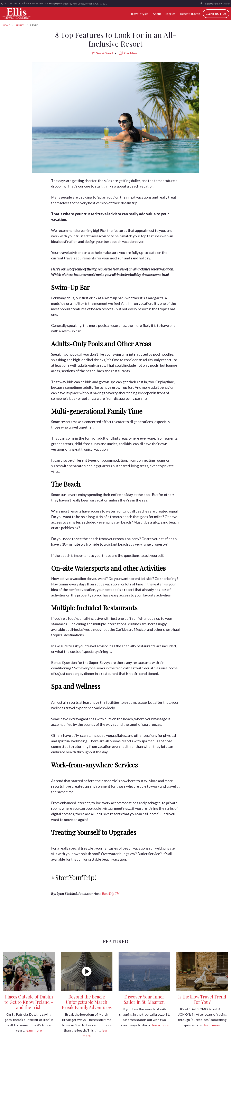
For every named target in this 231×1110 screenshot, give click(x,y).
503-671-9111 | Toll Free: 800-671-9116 (24, 3)
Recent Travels (190, 14)
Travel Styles (139, 14)
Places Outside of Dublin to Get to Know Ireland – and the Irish (28, 1002)
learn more (34, 1030)
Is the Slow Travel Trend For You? (202, 999)
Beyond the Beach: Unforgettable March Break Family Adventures (87, 1002)
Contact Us (216, 14)
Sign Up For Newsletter (217, 3)
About (157, 14)
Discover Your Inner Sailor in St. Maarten (144, 999)
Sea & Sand (102, 53)
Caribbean (129, 53)
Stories (170, 14)
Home (6, 25)
